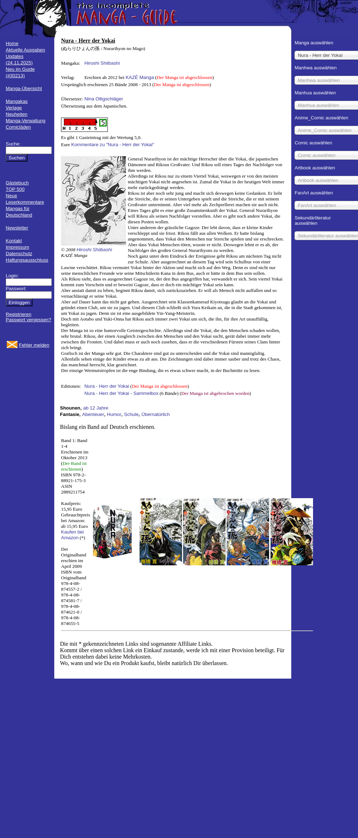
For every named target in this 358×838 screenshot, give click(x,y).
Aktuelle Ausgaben (25, 50)
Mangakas (17, 101)
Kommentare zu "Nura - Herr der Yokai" (112, 144)
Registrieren (18, 314)
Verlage (14, 107)
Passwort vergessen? (28, 319)
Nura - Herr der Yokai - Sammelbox (121, 393)
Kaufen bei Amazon (72, 534)
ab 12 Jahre (95, 408)
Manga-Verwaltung (25, 120)
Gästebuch (17, 182)
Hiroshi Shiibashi (102, 63)
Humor (114, 414)
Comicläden (18, 127)
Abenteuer (93, 414)
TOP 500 (15, 189)
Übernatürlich (155, 414)
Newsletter (17, 227)
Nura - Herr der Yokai (106, 386)
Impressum (17, 247)
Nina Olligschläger (103, 98)
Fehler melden (34, 345)
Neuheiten (16, 114)
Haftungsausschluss (27, 260)
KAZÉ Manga (140, 77)
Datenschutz (19, 253)
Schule (131, 414)
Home (12, 43)
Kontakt (14, 240)
